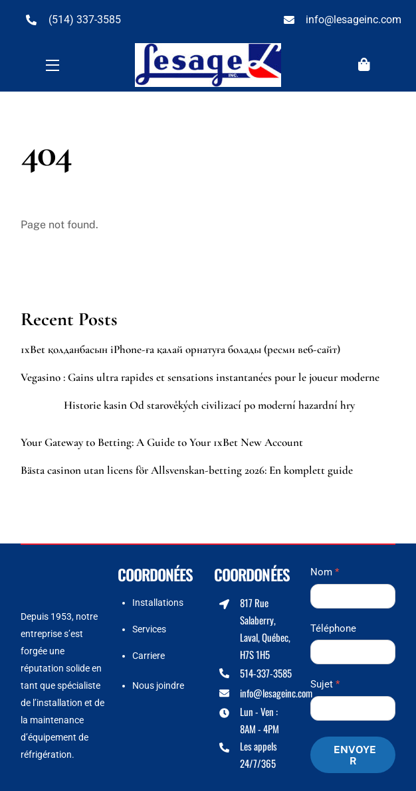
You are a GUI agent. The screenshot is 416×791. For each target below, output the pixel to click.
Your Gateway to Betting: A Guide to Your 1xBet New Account (162, 442)
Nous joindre (158, 685)
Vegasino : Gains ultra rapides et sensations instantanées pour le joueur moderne (200, 377)
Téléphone (333, 628)
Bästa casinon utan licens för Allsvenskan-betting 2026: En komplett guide (187, 470)
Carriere (148, 655)
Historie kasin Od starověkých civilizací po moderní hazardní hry (209, 405)
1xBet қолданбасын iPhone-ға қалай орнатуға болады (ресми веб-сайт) (180, 349)
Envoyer (355, 755)
